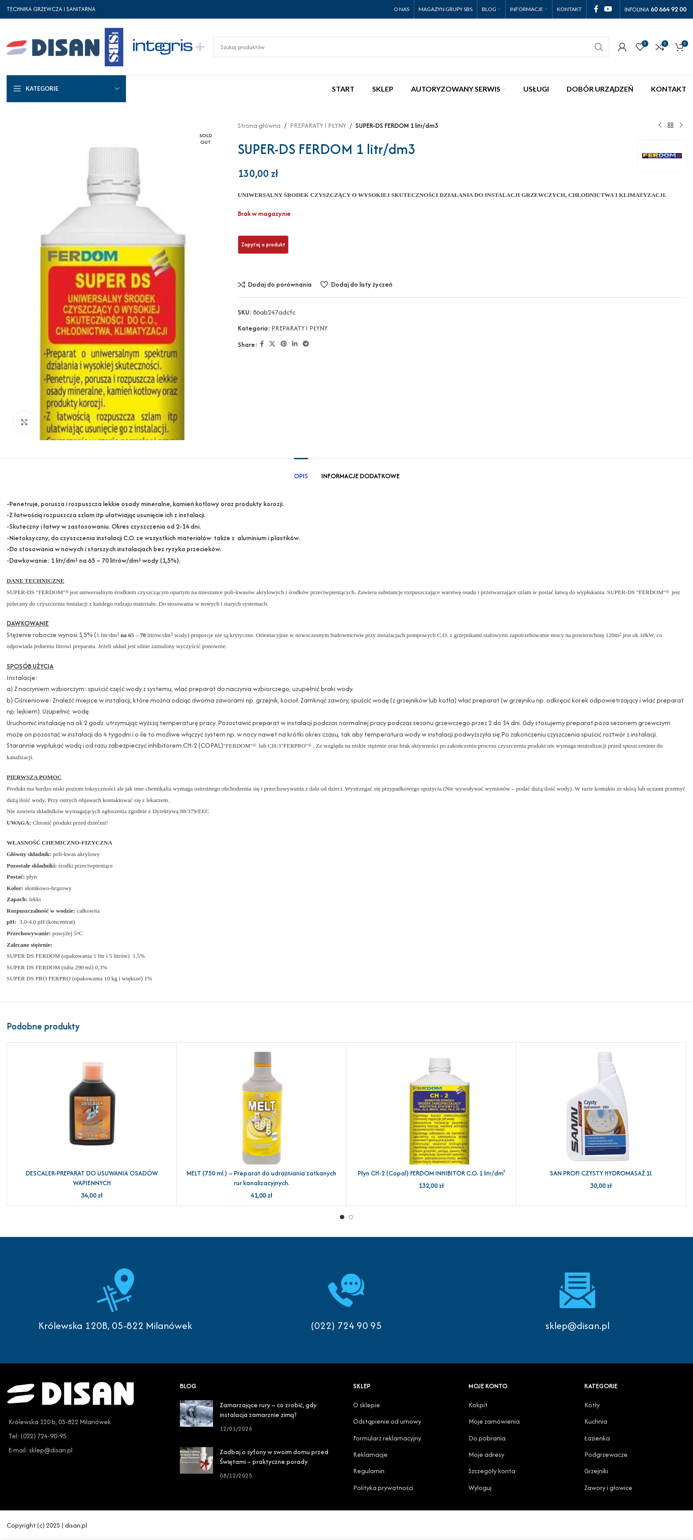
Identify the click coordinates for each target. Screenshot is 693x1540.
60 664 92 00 (668, 9)
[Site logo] (65, 45)
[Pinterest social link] (283, 344)
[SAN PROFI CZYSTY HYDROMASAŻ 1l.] (601, 1106)
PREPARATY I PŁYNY (318, 125)
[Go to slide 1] (342, 1217)
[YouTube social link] (608, 9)
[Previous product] (660, 125)
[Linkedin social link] (294, 344)
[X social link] (272, 344)
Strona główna (259, 125)
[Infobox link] (347, 1300)
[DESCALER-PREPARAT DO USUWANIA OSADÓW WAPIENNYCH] (92, 1106)
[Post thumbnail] (196, 1416)
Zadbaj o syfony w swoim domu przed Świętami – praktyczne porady (274, 1456)
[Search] (411, 47)
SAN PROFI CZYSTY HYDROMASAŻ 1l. (601, 1173)
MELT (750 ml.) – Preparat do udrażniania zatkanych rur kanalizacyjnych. (261, 1177)
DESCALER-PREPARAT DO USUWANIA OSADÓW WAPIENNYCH (92, 1177)
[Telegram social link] (306, 344)
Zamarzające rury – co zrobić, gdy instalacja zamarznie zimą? (268, 1409)
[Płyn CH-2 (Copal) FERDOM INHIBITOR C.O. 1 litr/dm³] (431, 1106)
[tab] (301, 471)
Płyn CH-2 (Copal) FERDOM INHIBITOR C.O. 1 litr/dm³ (431, 1173)
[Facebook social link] (596, 9)
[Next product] (681, 125)
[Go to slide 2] (351, 1217)
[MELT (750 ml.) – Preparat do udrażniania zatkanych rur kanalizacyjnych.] (261, 1106)
